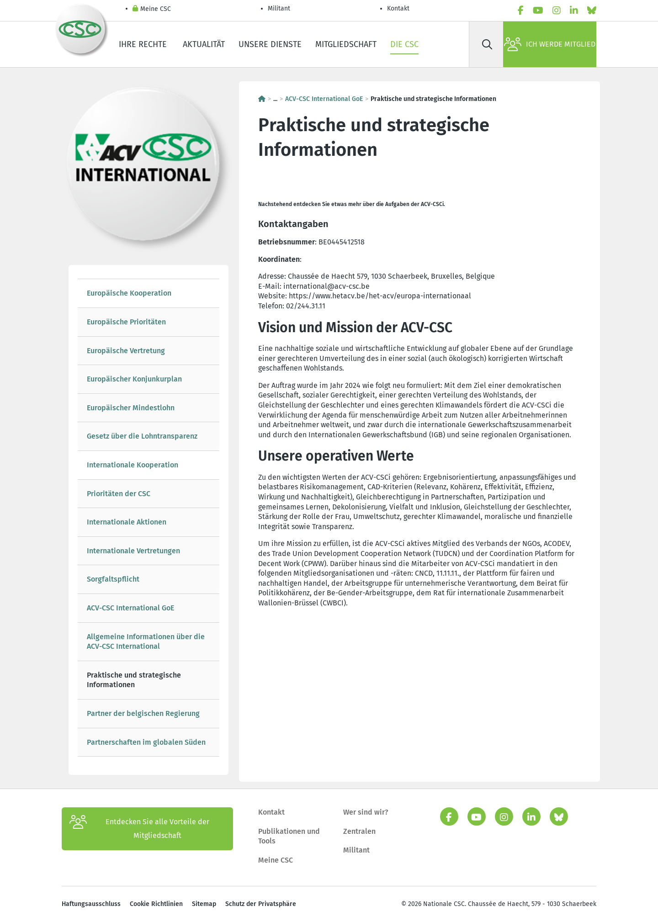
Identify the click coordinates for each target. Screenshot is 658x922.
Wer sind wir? (365, 812)
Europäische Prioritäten (126, 322)
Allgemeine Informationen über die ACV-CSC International (146, 641)
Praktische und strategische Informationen (134, 680)
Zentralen (359, 831)
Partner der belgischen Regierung (143, 713)
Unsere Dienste (270, 44)
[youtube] (538, 10)
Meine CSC (152, 9)
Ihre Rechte (144, 44)
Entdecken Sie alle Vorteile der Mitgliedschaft (139, 829)
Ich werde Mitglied (549, 44)
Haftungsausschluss (91, 904)
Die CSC (404, 44)
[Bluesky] (592, 10)
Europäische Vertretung (126, 350)
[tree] (148, 518)
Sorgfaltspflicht (113, 579)
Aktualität (204, 44)
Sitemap (204, 904)
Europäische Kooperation (129, 293)
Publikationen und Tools (289, 836)
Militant (279, 8)
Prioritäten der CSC (118, 493)
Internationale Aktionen (126, 522)
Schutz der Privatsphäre (260, 904)
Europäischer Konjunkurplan (134, 379)
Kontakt (399, 8)
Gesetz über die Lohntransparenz (142, 436)
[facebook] (520, 10)
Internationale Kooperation (132, 465)
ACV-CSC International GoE (130, 608)
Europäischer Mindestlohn (131, 407)
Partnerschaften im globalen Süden (146, 742)
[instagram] (556, 10)
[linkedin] (574, 10)
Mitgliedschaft (346, 44)
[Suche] (487, 44)
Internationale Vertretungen (133, 550)
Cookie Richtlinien (156, 904)
